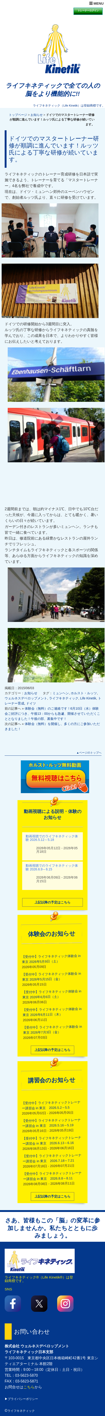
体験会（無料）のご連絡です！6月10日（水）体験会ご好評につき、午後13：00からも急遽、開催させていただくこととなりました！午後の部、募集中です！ (52, 714)
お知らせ (37, 115)
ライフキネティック (63, 698)
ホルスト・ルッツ (84, 693)
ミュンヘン (60, 693)
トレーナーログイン (88, 10)
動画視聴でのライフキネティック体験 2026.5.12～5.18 (52, 837)
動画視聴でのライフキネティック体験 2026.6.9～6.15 (52, 866)
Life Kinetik (88, 698)
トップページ (18, 115)
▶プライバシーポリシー (21, 1399)
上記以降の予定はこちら (52, 902)
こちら (29, 1387)
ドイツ (31, 703)
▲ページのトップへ (89, 752)
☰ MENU (96, 3)
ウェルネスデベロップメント (26, 698)
